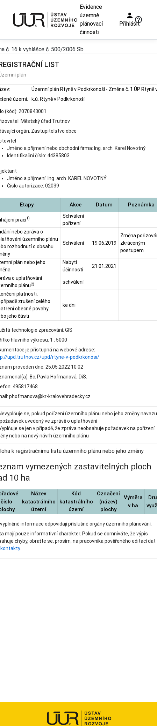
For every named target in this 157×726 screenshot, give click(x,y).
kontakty (10, 548)
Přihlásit (129, 19)
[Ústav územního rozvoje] (45, 19)
